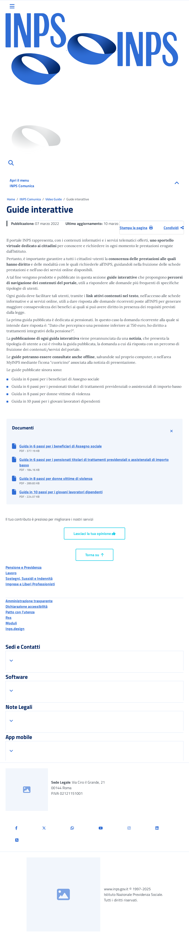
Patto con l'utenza (20, 612)
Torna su (94, 555)
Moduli (11, 623)
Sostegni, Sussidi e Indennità (29, 578)
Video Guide (53, 199)
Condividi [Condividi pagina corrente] (174, 227)
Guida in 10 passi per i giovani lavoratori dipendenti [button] (61, 492)
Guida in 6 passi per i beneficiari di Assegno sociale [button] (60, 446)
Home (11, 199)
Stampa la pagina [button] (136, 227)
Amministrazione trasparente (29, 601)
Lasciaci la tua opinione (94, 533)
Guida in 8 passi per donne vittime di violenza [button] (55, 478)
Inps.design (15, 628)
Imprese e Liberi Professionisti (30, 584)
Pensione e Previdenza (23, 567)
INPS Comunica (30, 199)
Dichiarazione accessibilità (26, 606)
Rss (9, 617)
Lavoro (11, 573)
